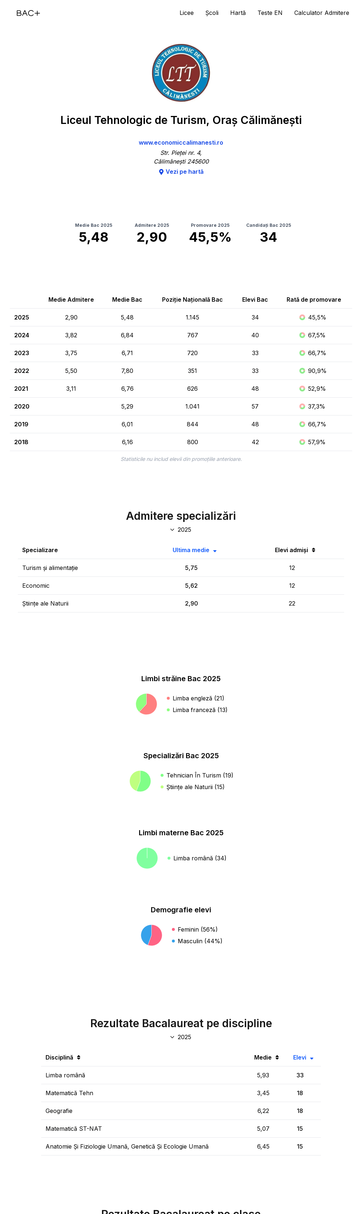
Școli (212, 12)
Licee (187, 12)
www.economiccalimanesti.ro (181, 142)
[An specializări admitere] (181, 529)
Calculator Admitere (321, 12)
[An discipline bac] (181, 1037)
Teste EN (270, 12)
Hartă (238, 12)
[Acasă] (28, 13)
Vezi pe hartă (181, 171)
